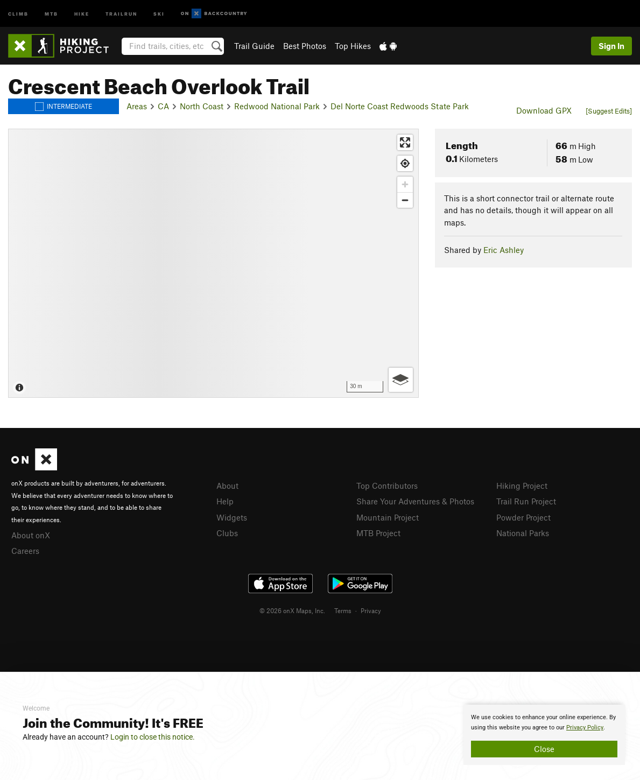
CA (163, 106)
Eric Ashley (503, 250)
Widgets (231, 517)
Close (544, 749)
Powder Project (523, 517)
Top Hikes (353, 46)
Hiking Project (521, 485)
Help (225, 501)
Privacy (371, 610)
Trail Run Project (526, 501)
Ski (159, 13)
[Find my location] (405, 163)
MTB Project (378, 533)
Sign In (611, 46)
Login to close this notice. (152, 737)
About (227, 485)
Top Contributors (387, 485)
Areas (136, 106)
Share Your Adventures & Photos (415, 501)
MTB (51, 13)
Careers (25, 551)
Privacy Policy (584, 727)
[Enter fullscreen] (405, 142)
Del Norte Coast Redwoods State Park (399, 106)
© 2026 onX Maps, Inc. (292, 610)
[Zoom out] (405, 200)
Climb (18, 13)
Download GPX (544, 110)
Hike (81, 13)
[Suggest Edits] (609, 111)
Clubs (227, 533)
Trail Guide (254, 46)
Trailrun (121, 13)
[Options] (401, 380)
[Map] (213, 263)
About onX (30, 535)
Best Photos (304, 46)
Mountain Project (387, 517)
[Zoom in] (405, 184)
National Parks (522, 533)
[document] (544, 734)
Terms (342, 610)
